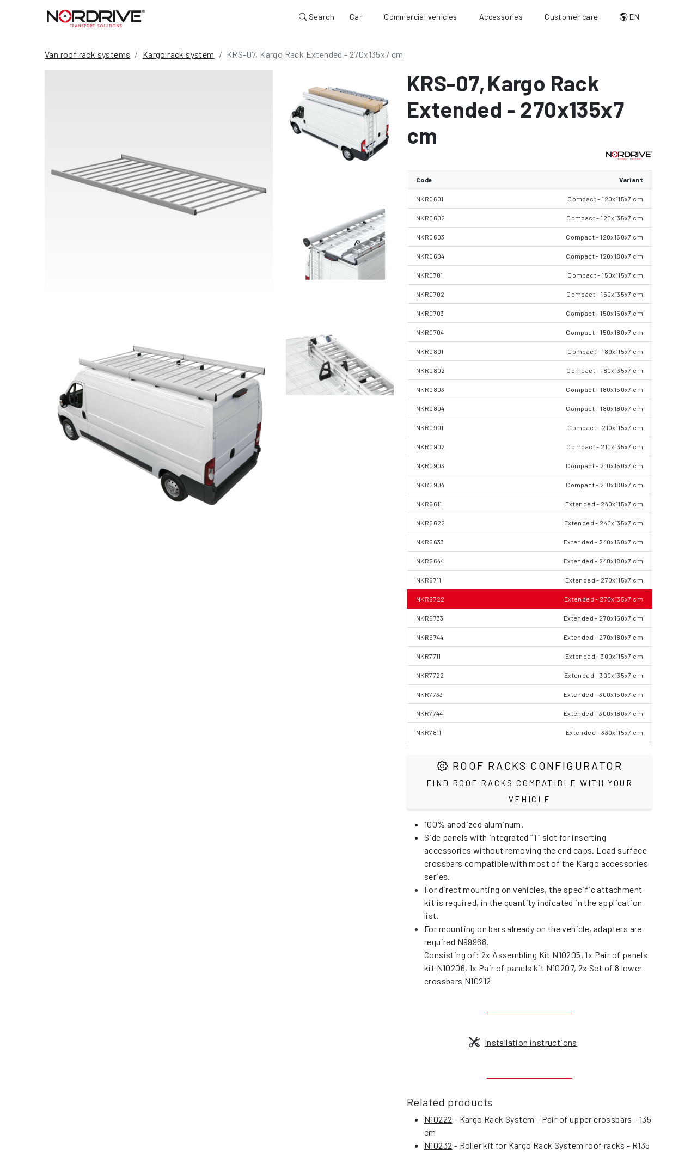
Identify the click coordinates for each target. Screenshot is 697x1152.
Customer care (571, 16)
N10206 (451, 968)
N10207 (560, 968)
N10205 (566, 954)
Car (356, 16)
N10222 (438, 1119)
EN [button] (629, 16)
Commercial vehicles (420, 16)
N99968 (471, 941)
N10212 (477, 981)
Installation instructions (523, 1042)
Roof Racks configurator (529, 781)
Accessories (501, 16)
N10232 (438, 1145)
